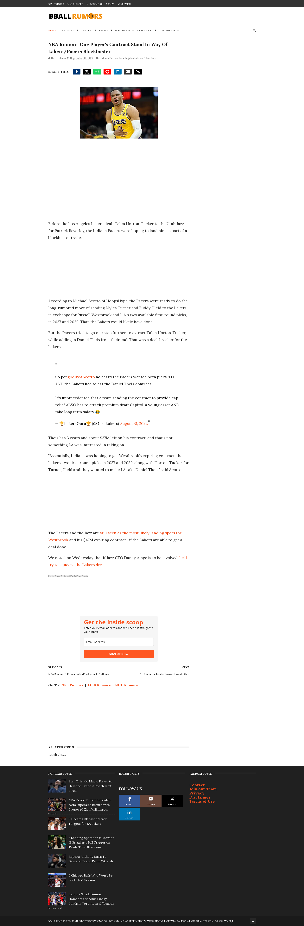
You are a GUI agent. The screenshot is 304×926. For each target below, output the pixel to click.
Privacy (197, 793)
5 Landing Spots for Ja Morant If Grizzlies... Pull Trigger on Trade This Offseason (91, 842)
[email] (119, 642)
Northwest (167, 30)
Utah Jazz (150, 58)
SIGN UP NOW (118, 654)
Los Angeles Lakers (131, 58)
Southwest (144, 30)
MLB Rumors (75, 4)
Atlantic (68, 30)
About (110, 4)
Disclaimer (200, 797)
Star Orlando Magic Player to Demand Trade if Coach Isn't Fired (90, 786)
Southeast (123, 30)
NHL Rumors (94, 4)
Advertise (124, 4)
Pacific (104, 30)
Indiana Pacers (109, 58)
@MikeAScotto (81, 376)
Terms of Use (202, 801)
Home (52, 30)
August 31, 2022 (134, 423)
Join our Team (203, 789)
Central (87, 30)
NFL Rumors (56, 4)
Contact (197, 784)
